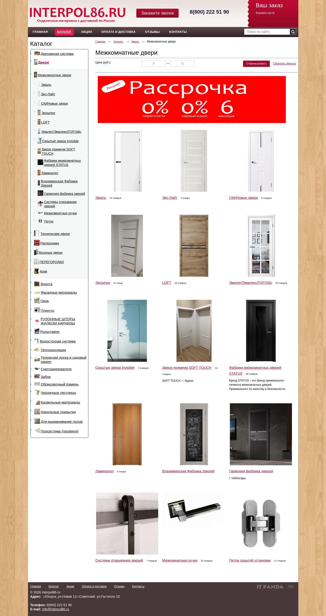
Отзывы (119, 586)
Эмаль (100, 198)
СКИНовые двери (243, 198)
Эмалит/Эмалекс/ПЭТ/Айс (250, 283)
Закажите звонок (157, 13)
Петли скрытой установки (250, 560)
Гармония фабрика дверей (251, 471)
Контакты (138, 586)
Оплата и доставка (94, 586)
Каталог (64, 32)
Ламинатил (104, 471)
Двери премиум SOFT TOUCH (186, 368)
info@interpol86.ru (55, 609)
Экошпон (102, 283)
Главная (100, 41)
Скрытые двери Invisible (115, 368)
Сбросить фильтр (284, 63)
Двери (135, 41)
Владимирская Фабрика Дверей (188, 471)
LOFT (166, 283)
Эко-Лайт (169, 198)
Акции (71, 586)
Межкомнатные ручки (179, 560)
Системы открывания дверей (119, 560)
